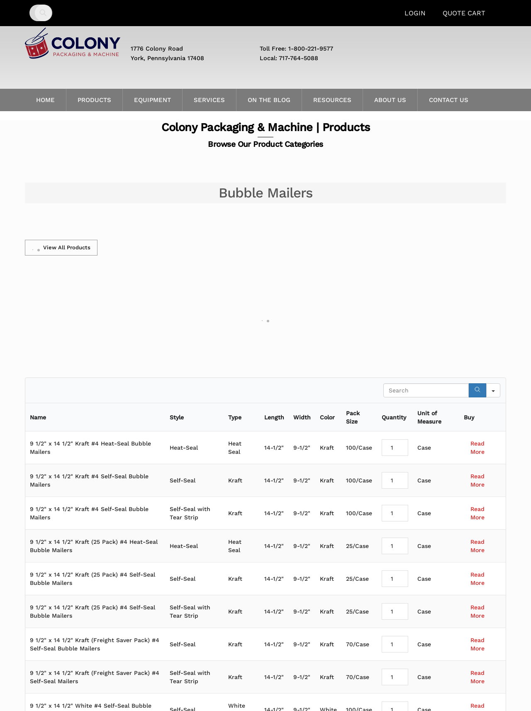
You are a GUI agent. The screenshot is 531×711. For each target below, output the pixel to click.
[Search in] (493, 390)
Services (209, 100)
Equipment (152, 100)
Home (45, 100)
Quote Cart (464, 13)
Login (415, 13)
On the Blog (269, 100)
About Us (390, 100)
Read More (477, 447)
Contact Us (448, 100)
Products (94, 100)
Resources (332, 100)
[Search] (477, 390)
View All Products (61, 247)
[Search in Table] (426, 390)
